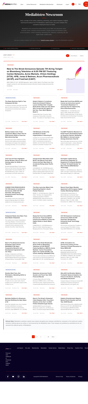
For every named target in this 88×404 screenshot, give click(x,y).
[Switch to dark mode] (76, 4)
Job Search (20, 348)
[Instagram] (18, 376)
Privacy (80, 376)
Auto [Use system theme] (79, 4)
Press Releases (74, 55)
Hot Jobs (27, 348)
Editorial (81, 55)
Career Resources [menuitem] (31, 4)
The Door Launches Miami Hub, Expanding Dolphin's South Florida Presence (43, 188)
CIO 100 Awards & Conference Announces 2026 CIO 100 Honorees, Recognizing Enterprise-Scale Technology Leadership (70, 219)
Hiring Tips (70, 348)
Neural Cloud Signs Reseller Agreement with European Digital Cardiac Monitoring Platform (71, 188)
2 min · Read (60, 89)
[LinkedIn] (24, 376)
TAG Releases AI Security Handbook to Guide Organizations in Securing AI (42, 133)
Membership (35, 348)
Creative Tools (79, 348)
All (67, 55)
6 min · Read (24, 121)
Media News (61, 348)
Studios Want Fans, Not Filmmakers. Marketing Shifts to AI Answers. (15, 274)
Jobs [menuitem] (21, 4)
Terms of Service (70, 376)
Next (53, 336)
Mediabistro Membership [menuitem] (46, 4)
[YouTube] (13, 376)
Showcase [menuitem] (59, 4)
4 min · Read (52, 205)
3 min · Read (80, 148)
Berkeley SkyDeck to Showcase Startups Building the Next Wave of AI (15, 300)
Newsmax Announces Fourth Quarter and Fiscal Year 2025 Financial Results (42, 274)
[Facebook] (8, 376)
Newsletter (44, 348)
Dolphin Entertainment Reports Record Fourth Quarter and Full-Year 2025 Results (71, 300)
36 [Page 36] (48, 336)
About (86, 348)
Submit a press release (47, 40)
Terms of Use (59, 376)
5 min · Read (52, 121)
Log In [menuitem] (67, 4)
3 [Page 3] (40, 336)
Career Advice (52, 348)
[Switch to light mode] (73, 4)
